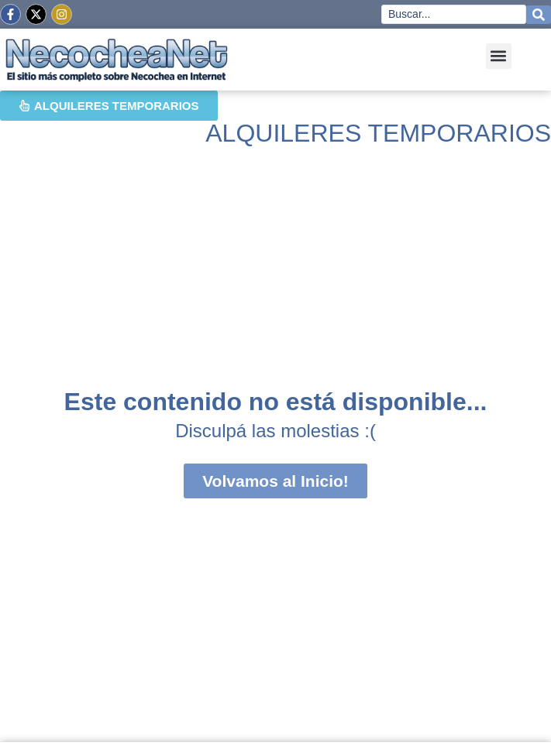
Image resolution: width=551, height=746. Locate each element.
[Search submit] (538, 14)
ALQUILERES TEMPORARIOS (378, 133)
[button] (498, 56)
